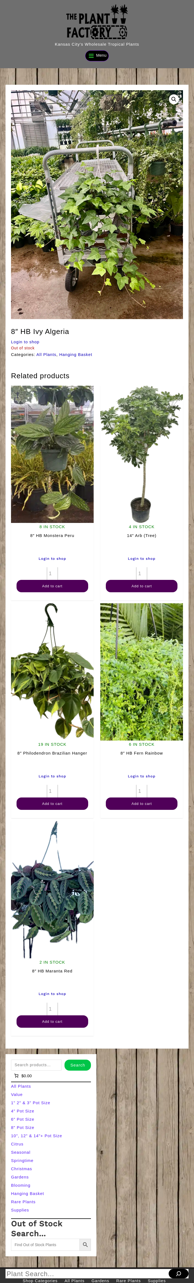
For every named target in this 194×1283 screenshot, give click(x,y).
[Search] (178, 1273)
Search (77, 1065)
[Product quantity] (52, 573)
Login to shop (25, 341)
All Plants (46, 354)
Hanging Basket (75, 354)
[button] (174, 99)
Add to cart (52, 586)
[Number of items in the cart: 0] (22, 1076)
